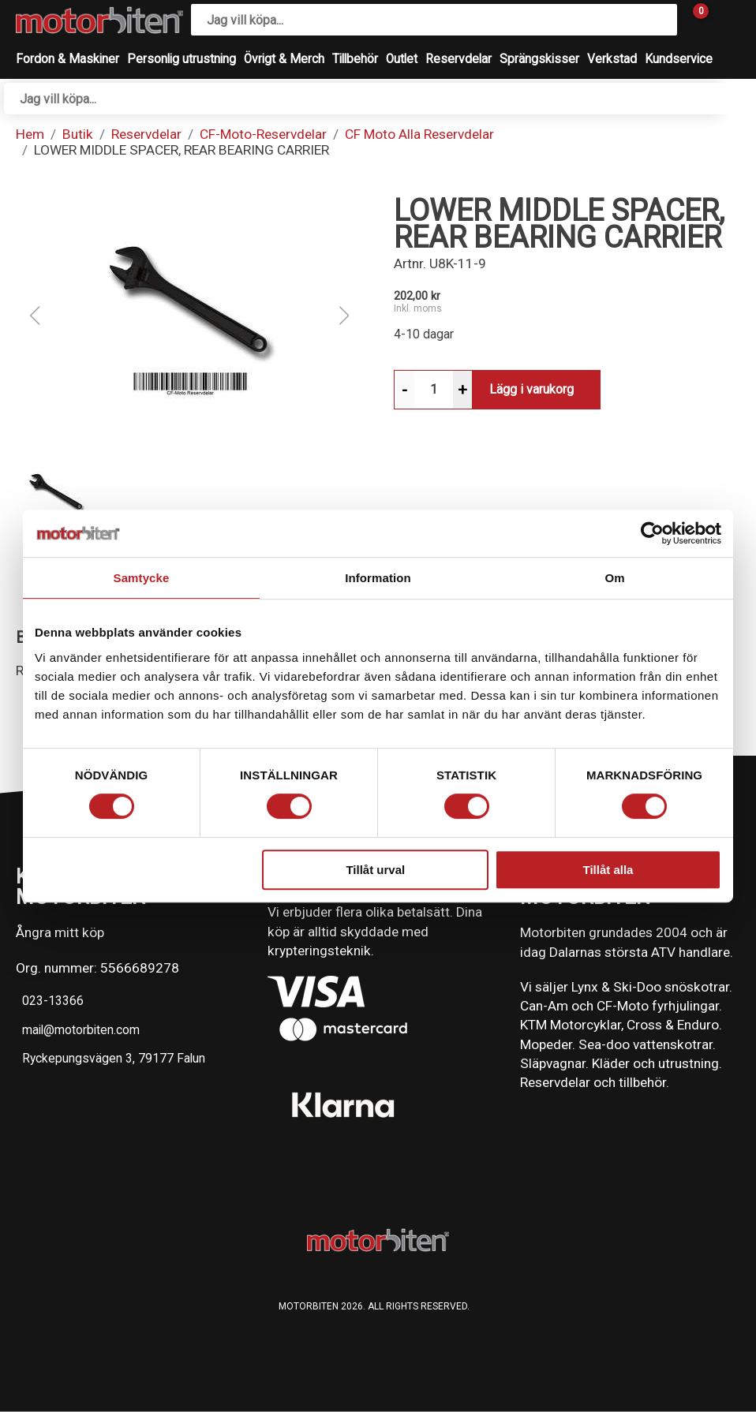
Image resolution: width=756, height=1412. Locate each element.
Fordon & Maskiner (67, 59)
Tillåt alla (607, 869)
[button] (189, 315)
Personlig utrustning (181, 59)
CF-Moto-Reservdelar (263, 134)
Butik (77, 134)
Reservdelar (458, 59)
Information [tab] (378, 578)
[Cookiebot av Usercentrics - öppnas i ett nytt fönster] (652, 533)
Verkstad (612, 59)
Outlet (401, 59)
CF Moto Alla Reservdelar (419, 134)
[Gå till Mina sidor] (724, 19)
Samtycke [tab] (142, 578)
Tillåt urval (375, 869)
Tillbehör (355, 59)
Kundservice (679, 59)
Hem (30, 134)
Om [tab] (614, 578)
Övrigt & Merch (284, 59)
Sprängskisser (539, 59)
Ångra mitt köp (60, 932)
